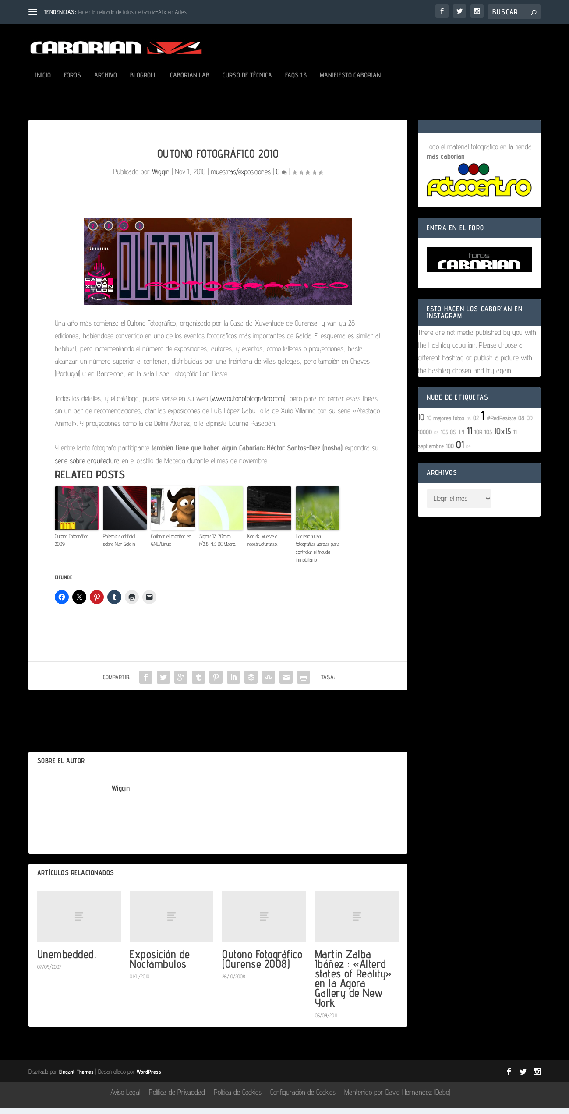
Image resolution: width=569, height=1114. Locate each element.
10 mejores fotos (445, 424)
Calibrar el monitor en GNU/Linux (171, 546)
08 (521, 424)
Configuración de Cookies (303, 1098)
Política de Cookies (238, 1098)
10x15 (502, 437)
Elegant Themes (76, 1077)
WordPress (149, 1077)
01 (460, 450)
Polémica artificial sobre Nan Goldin (119, 546)
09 (530, 424)
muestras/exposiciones (241, 177)
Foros (72, 81)
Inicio (43, 81)
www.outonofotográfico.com (248, 404)
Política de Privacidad (177, 1098)
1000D (425, 438)
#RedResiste (501, 424)
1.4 (462, 438)
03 (436, 438)
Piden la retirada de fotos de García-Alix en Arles (132, 11)
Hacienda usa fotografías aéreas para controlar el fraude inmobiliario (317, 554)
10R (478, 438)
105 (488, 438)
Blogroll (143, 81)
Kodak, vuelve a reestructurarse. (262, 546)
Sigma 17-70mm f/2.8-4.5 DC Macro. (217, 546)
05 (469, 424)
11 (469, 436)
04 (468, 452)
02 (476, 424)
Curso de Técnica (247, 81)
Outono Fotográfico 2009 (71, 546)
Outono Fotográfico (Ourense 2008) (262, 965)
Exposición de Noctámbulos (160, 965)
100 (450, 452)
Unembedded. (66, 960)
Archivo (105, 81)
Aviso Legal (125, 1098)
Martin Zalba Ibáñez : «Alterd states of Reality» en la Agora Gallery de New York (353, 984)
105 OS (448, 438)
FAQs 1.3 (296, 81)
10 (421, 423)
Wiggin (161, 177)
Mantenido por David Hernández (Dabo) (397, 1098)
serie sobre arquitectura (87, 466)
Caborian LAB (189, 81)
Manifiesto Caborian (350, 81)
